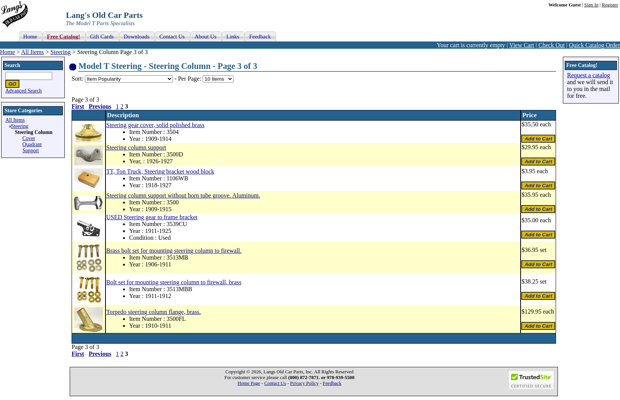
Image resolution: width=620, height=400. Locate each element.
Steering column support (136, 147)
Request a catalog (588, 75)
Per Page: (190, 78)
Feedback (332, 383)
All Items (32, 52)
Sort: (77, 78)
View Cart (521, 45)
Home (7, 52)
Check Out (552, 45)
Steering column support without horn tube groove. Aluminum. (183, 195)
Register (610, 5)
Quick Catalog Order (594, 45)
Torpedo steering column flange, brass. (153, 312)
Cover (28, 138)
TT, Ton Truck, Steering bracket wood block (160, 171)
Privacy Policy (304, 383)
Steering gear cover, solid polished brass (155, 125)
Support (30, 150)
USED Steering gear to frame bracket (151, 217)
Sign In (591, 5)
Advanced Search (23, 91)
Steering (60, 52)
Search (12, 65)
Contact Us (275, 383)
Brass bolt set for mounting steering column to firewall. (173, 250)
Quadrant (32, 144)
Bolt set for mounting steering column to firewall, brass (173, 282)
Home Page (249, 383)
